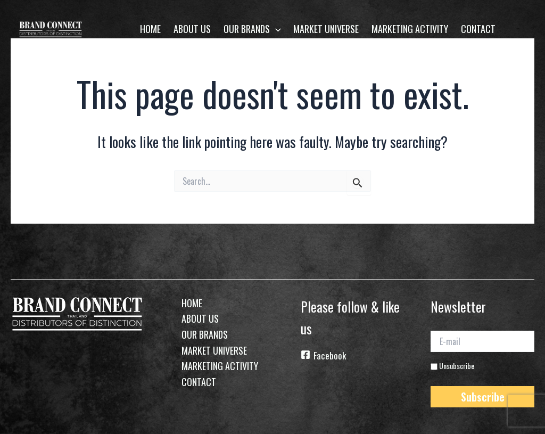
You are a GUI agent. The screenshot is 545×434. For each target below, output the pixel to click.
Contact (478, 29)
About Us (192, 29)
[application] (275, 29)
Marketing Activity (409, 29)
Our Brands (252, 29)
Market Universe (326, 29)
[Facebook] (352, 356)
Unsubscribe (452, 364)
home (150, 29)
